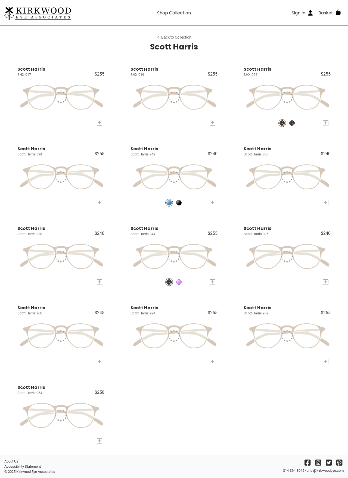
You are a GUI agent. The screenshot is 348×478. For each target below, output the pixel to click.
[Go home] (46, 13)
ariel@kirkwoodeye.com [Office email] (325, 470)
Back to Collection (174, 37)
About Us (11, 461)
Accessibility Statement (22, 466)
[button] (330, 13)
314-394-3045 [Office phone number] (293, 470)
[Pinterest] (339, 464)
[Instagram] (318, 464)
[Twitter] (328, 464)
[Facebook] (307, 464)
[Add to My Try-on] (99, 123)
